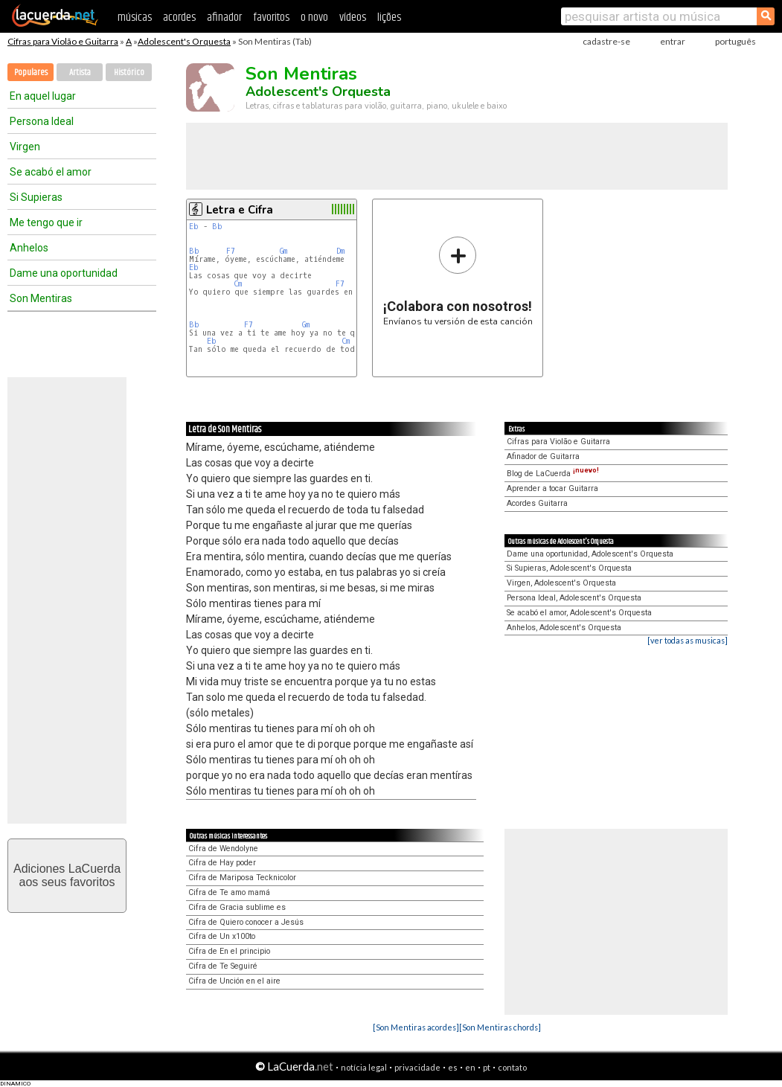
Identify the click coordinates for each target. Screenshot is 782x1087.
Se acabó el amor (51, 172)
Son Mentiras (41, 298)
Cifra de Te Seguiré (222, 966)
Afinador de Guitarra (543, 456)
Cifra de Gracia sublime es (237, 907)
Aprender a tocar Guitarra (552, 488)
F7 (230, 251)
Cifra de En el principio (229, 951)
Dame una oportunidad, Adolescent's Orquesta (590, 554)
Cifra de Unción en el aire (234, 981)
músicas (135, 17)
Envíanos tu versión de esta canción (458, 280)
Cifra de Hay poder (222, 863)
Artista (80, 72)
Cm (238, 284)
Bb (217, 226)
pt (486, 1067)
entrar (672, 41)
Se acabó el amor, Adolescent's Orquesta (579, 613)
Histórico (129, 72)
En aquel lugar (43, 96)
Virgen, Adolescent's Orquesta (561, 583)
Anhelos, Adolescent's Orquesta (564, 627)
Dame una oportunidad (64, 273)
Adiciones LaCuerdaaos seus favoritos (67, 875)
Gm (283, 251)
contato (512, 1067)
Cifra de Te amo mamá (229, 892)
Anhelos (29, 248)
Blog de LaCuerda (553, 473)
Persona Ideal (42, 121)
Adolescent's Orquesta (184, 41)
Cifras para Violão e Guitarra (62, 41)
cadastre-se (606, 41)
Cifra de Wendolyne (223, 848)
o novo (314, 17)
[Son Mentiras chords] (500, 1027)
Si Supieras (36, 197)
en (470, 1067)
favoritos (271, 17)
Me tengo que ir (46, 222)
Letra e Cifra (239, 209)
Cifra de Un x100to (221, 936)
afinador (224, 17)
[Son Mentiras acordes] (416, 1027)
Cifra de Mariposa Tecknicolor (242, 877)
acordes (179, 17)
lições (389, 17)
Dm (340, 251)
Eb (194, 226)
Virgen (25, 147)
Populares (31, 72)
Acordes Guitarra (537, 503)
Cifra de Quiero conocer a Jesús (246, 922)
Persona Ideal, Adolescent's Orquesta (574, 598)
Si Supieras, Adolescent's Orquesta (569, 568)
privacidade (417, 1067)
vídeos (352, 17)
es (453, 1067)
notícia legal (364, 1067)
